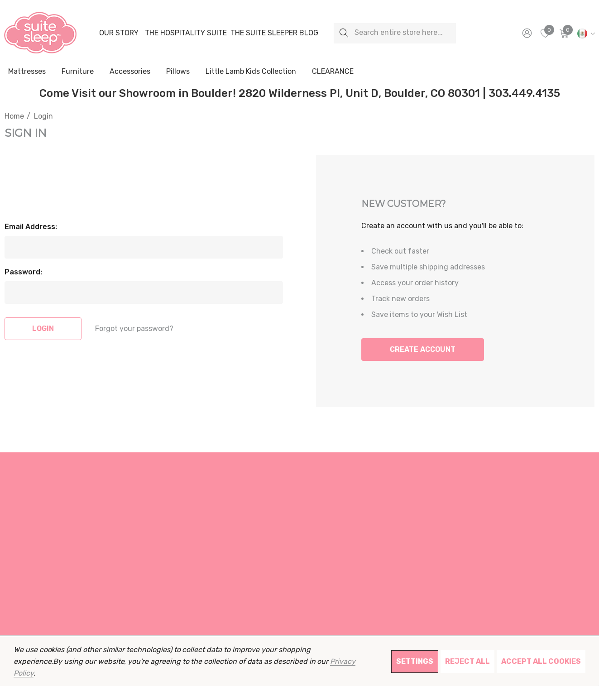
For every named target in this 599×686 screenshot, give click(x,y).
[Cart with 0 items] (563, 33)
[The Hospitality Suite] (186, 33)
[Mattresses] (27, 72)
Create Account (422, 349)
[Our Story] (118, 33)
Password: (23, 272)
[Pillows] (178, 72)
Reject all (467, 661)
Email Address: (31, 226)
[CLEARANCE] (332, 71)
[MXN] (585, 33)
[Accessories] (130, 72)
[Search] (344, 33)
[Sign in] (526, 33)
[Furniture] (77, 71)
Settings (414, 661)
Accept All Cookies (541, 661)
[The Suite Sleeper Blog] (274, 33)
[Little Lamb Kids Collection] (251, 72)
